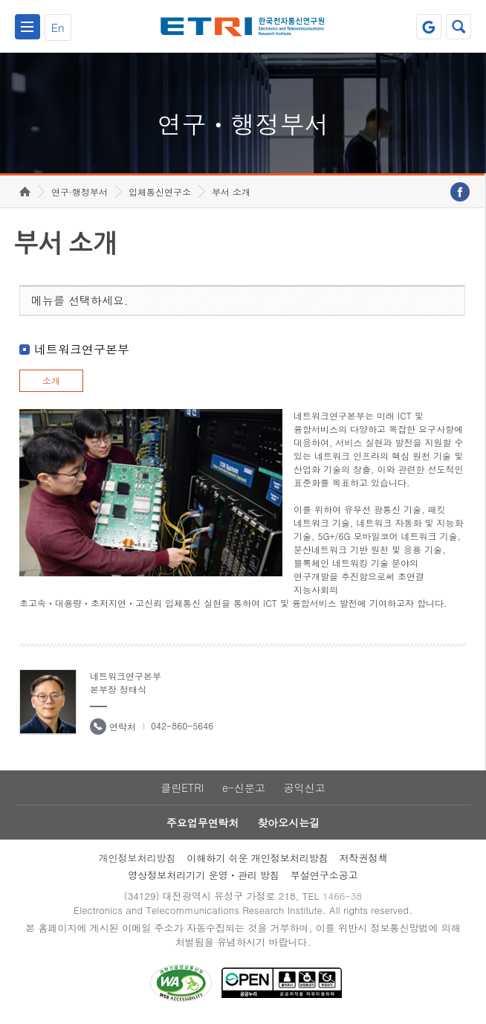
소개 (51, 380)
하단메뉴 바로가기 (0, 0)
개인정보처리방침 (136, 858)
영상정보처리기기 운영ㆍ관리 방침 (203, 875)
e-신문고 (243, 787)
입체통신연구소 (160, 191)
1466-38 (342, 896)
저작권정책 (364, 858)
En (58, 27)
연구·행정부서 (79, 191)
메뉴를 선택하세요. (80, 300)
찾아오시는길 (288, 822)
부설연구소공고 (324, 875)
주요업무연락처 (202, 822)
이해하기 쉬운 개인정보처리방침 (257, 858)
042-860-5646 (182, 725)
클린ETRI (182, 787)
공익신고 (304, 787)
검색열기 (458, 26)
